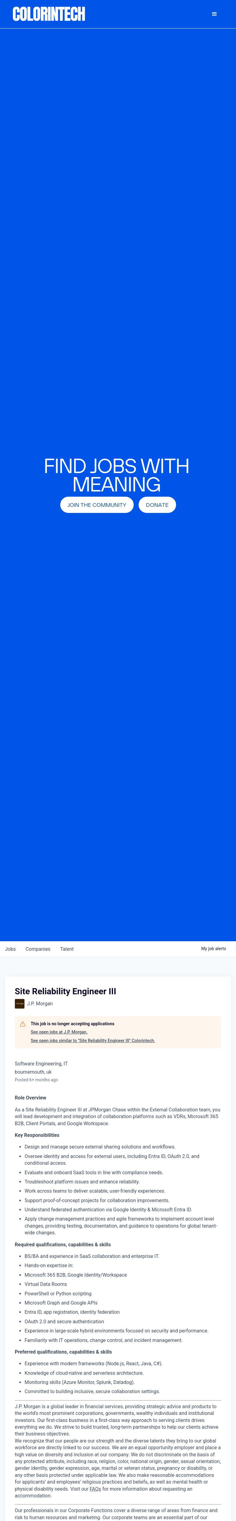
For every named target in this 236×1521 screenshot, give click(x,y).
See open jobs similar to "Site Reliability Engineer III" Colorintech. (93, 1040)
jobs (10, 949)
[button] (214, 14)
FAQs (95, 1489)
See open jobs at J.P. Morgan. (59, 1032)
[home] (49, 14)
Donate (157, 504)
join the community (97, 504)
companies (38, 949)
